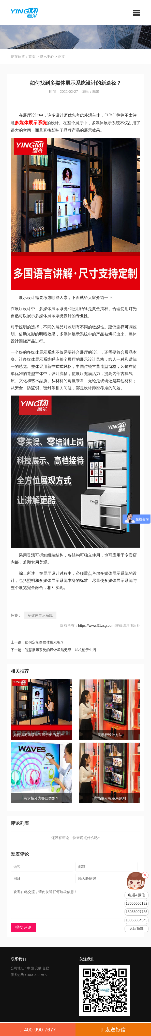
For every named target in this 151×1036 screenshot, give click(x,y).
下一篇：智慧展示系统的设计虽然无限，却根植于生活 (53, 650)
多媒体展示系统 (40, 615)
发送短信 (113, 1029)
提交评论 (23, 927)
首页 (32, 57)
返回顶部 (136, 929)
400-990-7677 (38, 1029)
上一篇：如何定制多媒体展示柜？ (37, 642)
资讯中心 (47, 57)
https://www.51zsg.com (96, 625)
